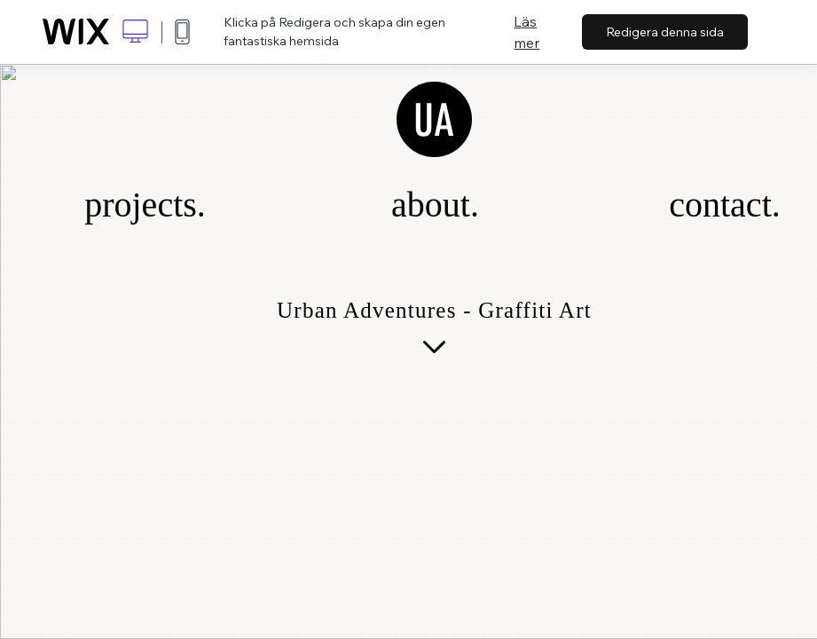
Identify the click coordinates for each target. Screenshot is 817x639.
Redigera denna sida (665, 32)
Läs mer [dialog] (526, 31)
